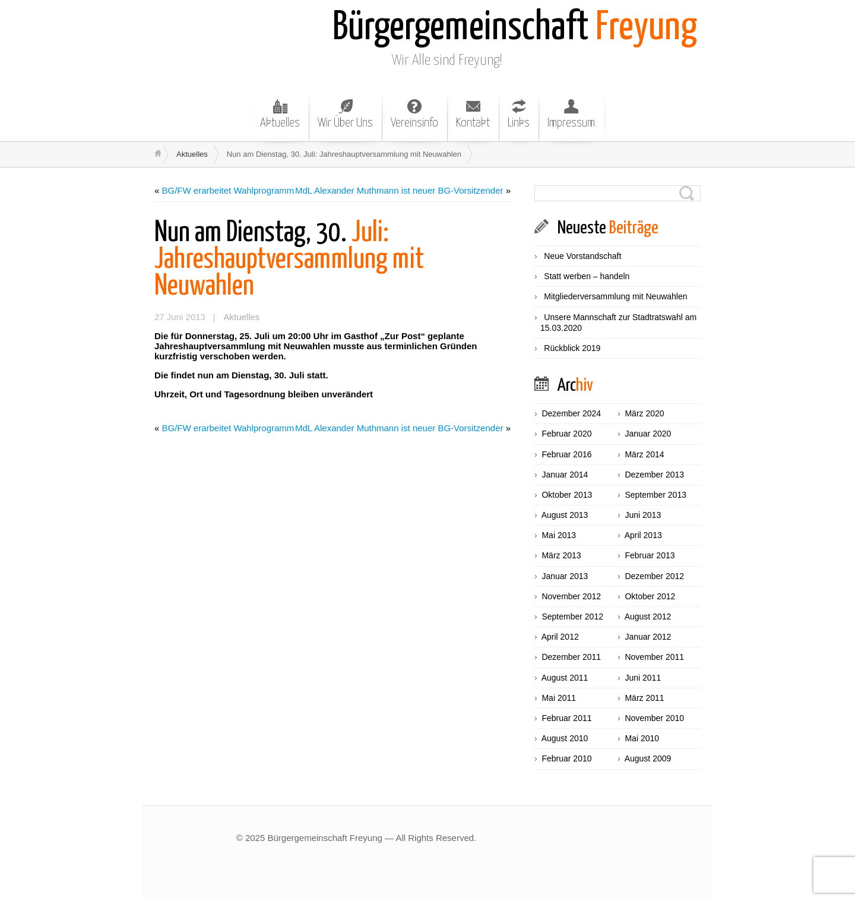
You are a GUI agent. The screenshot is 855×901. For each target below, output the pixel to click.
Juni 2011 (643, 677)
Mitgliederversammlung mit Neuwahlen (615, 296)
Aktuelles (280, 114)
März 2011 (644, 698)
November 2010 (654, 718)
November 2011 (654, 657)
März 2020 (644, 413)
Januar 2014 (565, 474)
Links (519, 114)
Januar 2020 (648, 433)
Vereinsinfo (414, 114)
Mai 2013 (559, 535)
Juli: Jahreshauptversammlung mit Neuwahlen (289, 260)
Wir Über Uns (345, 114)
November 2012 (571, 596)
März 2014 (644, 454)
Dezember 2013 (654, 474)
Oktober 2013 (567, 494)
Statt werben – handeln (586, 276)
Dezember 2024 (571, 413)
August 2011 (565, 677)
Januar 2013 (565, 576)
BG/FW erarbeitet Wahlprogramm (228, 190)
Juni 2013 (643, 515)
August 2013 (565, 515)
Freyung (514, 28)
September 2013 (655, 494)
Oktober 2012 (650, 596)
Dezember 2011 (571, 657)
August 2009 (648, 758)
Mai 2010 (642, 738)
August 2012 (648, 616)
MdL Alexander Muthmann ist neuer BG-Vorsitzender (399, 190)
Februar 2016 (566, 454)
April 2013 (643, 535)
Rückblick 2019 (572, 348)
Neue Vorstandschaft (582, 256)
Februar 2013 (649, 555)
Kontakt (473, 114)
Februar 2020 (566, 433)
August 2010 (565, 738)
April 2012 (560, 636)
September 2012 (572, 616)
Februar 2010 (566, 758)
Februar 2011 (566, 718)
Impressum (571, 114)
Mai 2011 (559, 698)
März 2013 (561, 555)
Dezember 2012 (654, 576)
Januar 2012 (648, 636)
